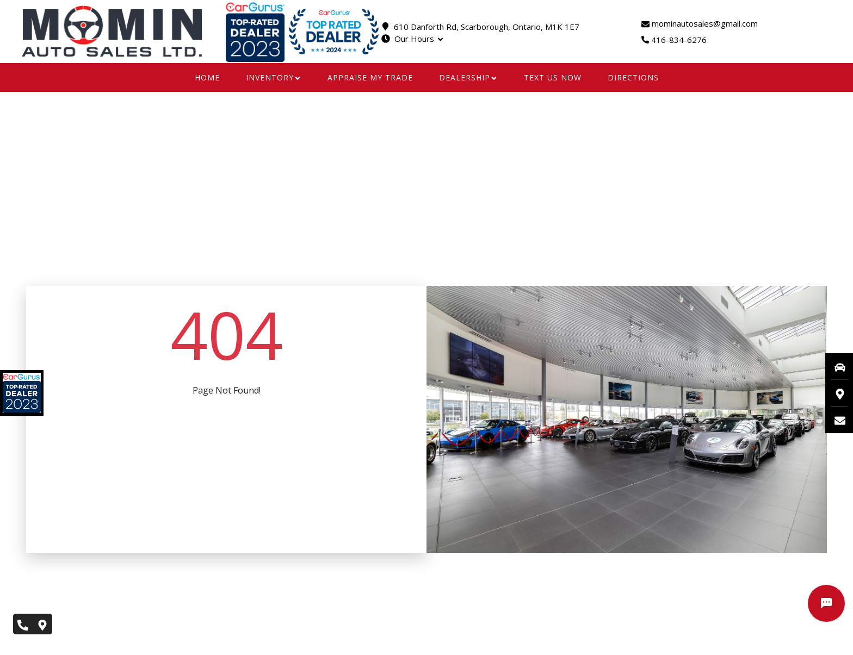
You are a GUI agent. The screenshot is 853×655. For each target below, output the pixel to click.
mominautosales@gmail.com (699, 23)
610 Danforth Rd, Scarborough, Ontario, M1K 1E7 (486, 26)
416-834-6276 (679, 39)
